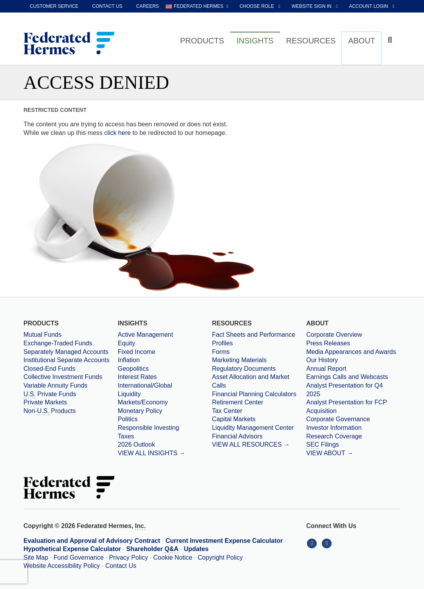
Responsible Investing (148, 427)
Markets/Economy (143, 402)
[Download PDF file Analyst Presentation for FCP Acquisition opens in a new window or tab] (353, 406)
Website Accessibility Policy (61, 565)
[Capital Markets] (259, 419)
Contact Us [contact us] (107, 6)
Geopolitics (133, 368)
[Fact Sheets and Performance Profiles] (259, 338)
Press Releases (328, 343)
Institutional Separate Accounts (66, 360)
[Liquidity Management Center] (259, 428)
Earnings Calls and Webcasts (347, 377)
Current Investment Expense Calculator (224, 540)
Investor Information (333, 427)
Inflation (129, 360)
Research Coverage (334, 436)
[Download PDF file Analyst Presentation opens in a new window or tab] (353, 389)
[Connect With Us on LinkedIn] (313, 543)
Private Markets (45, 402)
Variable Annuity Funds (55, 385)
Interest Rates (137, 377)
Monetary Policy (140, 411)
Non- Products (49, 411)
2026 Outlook (136, 444)
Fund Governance (79, 557)
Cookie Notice (173, 557)
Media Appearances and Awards (351, 351)
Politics (128, 419)
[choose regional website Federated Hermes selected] (197, 6)
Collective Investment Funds (62, 377)
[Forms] (259, 352)
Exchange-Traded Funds (57, 343)
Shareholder (152, 549)
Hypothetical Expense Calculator (72, 549)
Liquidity (129, 394)
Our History (322, 360)
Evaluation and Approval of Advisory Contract (91, 540)
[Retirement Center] (259, 402)
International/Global (145, 385)
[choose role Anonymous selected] (261, 6)
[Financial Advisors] (259, 436)
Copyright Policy (220, 557)
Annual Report (326, 368)
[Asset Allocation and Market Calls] (259, 381)
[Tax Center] (259, 411)
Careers (147, 6)
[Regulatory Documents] (259, 369)
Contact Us (120, 565)
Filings (322, 445)
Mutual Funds (42, 334)
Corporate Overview (334, 334)
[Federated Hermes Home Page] (68, 44)
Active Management (145, 334)
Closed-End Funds (49, 368)
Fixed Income (136, 351)
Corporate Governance (338, 419)
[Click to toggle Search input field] (391, 40)
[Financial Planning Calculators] (259, 394)
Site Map (35, 557)
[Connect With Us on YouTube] (327, 543)
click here (117, 132)
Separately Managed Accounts (65, 351)
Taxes (126, 436)
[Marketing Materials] (259, 360)
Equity (126, 343)
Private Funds (49, 395)
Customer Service (54, 6)
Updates (196, 549)
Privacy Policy (128, 557)
